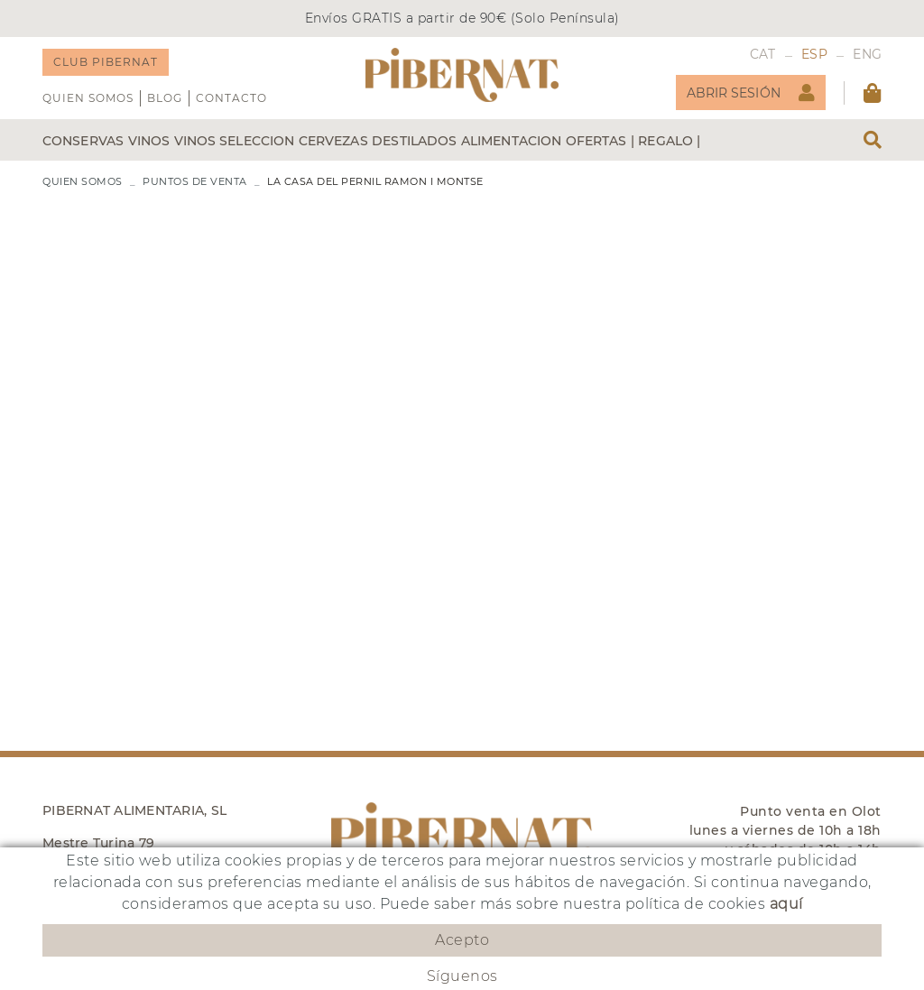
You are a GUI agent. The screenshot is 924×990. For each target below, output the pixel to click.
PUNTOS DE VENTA (195, 181)
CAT (763, 54)
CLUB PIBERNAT (105, 62)
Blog (164, 98)
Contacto (231, 98)
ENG (867, 54)
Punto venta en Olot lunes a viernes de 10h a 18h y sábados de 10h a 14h (785, 830)
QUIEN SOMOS (88, 98)
